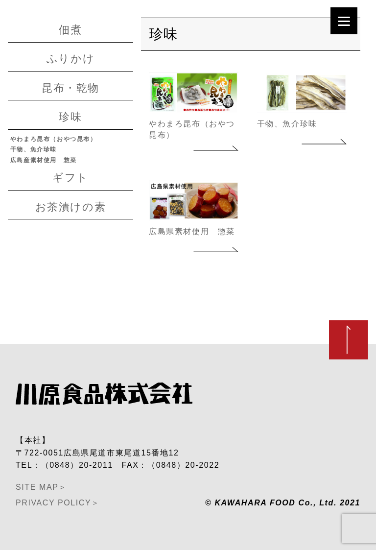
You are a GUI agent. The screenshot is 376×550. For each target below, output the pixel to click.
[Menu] (343, 20)
